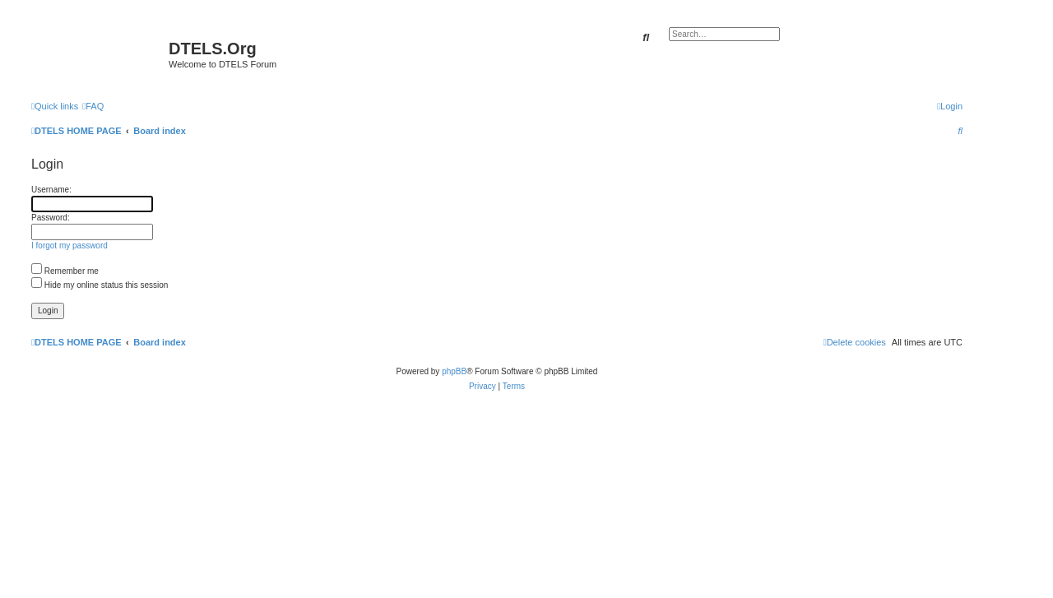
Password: (50, 217)
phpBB (454, 371)
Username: (51, 189)
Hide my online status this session (99, 285)
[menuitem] (93, 106)
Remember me (65, 271)
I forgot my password (69, 245)
